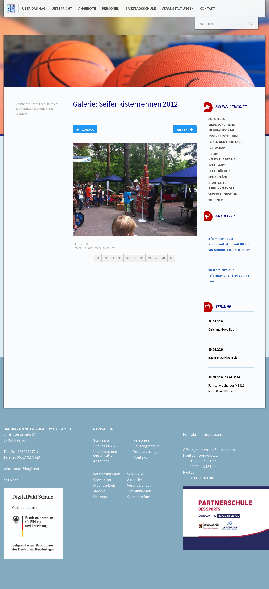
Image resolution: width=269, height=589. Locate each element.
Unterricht (61, 8)
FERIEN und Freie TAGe (225, 142)
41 (163, 258)
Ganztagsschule (140, 8)
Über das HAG (34, 8)
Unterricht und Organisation (105, 453)
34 (112, 258)
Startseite (217, 183)
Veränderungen (139, 485)
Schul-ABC (135, 474)
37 (134, 258)
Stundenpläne (138, 496)
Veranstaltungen (178, 8)
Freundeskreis (104, 485)
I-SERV (213, 153)
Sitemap (100, 496)
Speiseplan (102, 479)
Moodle (99, 491)
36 (127, 258)
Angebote (87, 8)
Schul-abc (216, 165)
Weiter (185, 129)
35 (120, 258)
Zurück (85, 129)
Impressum (213, 434)
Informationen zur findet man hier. (229, 244)
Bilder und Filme (221, 124)
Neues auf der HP (221, 159)
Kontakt (207, 8)
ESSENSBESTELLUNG (223, 136)
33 (105, 258)
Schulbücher (219, 171)
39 (149, 258)
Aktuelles (216, 118)
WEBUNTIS (216, 200)
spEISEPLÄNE (217, 177)
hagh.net (11, 479)
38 (141, 258)
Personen (110, 8)
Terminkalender (221, 188)
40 (156, 258)
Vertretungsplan (222, 194)
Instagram (216, 148)
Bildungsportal (221, 130)
